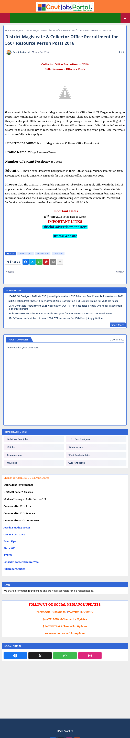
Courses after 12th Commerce (21, 520)
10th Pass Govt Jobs (17, 439)
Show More (117, 325)
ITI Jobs (11, 447)
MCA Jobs (12, 462)
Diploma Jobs (76, 447)
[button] (125, 18)
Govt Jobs (18, 30)
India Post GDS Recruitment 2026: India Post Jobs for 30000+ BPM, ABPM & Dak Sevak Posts (60, 313)
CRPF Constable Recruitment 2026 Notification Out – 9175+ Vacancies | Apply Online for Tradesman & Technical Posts (65, 307)
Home (8, 30)
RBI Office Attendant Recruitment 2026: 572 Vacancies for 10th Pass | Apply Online (55, 318)
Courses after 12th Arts (17, 506)
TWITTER (73, 612)
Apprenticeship (77, 462)
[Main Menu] (5, 18)
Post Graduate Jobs (79, 454)
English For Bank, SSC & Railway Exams (26, 477)
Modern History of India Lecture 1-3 (25, 499)
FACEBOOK (43, 612)
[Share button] (60, 262)
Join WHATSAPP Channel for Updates (65, 626)
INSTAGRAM (59, 612)
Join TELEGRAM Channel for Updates (65, 619)
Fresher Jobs (43, 253)
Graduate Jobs (14, 454)
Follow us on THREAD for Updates (65, 633)
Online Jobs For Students (18, 484)
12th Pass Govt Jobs (79, 439)
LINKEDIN (87, 612)
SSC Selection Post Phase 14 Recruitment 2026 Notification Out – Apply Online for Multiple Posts (63, 301)
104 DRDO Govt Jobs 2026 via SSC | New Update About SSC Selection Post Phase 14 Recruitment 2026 (65, 296)
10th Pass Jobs (25, 253)
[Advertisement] (65, 692)
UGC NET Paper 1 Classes (18, 492)
